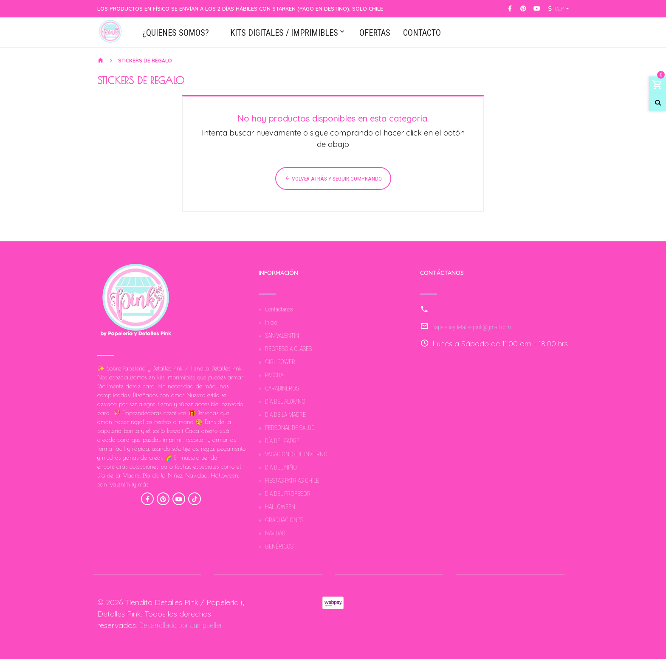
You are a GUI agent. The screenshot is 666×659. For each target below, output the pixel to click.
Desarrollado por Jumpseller (180, 625)
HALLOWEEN (280, 506)
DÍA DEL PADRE (282, 441)
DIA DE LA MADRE (285, 414)
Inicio (271, 322)
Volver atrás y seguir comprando (333, 178)
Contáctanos (279, 309)
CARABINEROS (282, 388)
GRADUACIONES (284, 520)
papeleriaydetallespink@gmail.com (471, 327)
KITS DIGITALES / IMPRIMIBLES (284, 33)
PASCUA (274, 375)
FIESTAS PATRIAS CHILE (292, 480)
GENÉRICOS (279, 546)
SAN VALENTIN (282, 335)
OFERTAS (374, 33)
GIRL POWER (280, 362)
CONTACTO (422, 33)
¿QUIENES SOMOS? (175, 33)
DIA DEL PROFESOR (287, 493)
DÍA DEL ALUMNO (285, 401)
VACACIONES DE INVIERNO (296, 454)
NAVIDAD (275, 533)
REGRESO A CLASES (288, 348)
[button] (557, 8)
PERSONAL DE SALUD (290, 427)
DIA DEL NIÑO (281, 467)
